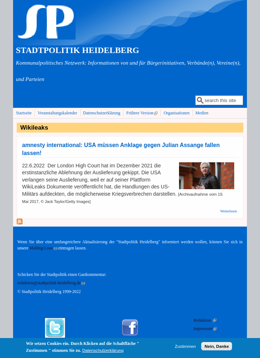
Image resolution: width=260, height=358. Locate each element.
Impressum (205, 328)
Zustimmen (185, 348)
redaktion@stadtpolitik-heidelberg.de (51, 283)
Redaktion (205, 320)
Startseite (24, 113)
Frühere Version (142, 112)
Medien (201, 113)
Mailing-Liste (43, 248)
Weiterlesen (228, 211)
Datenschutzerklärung (102, 113)
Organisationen (177, 113)
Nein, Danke (216, 348)
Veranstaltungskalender (57, 113)
